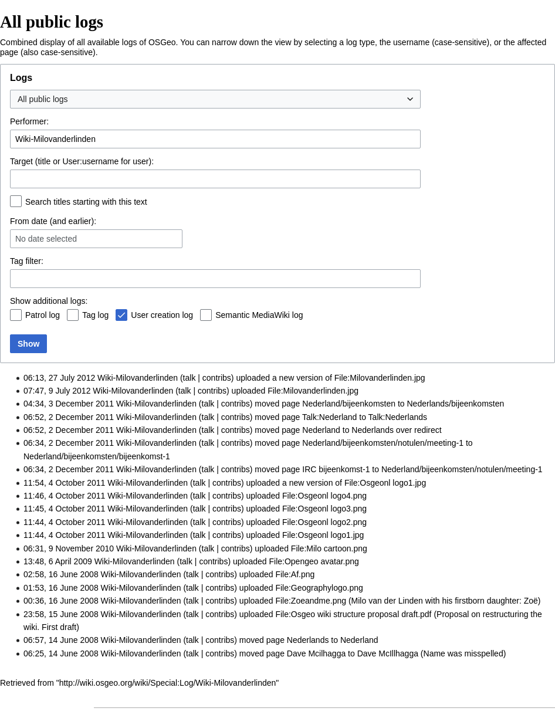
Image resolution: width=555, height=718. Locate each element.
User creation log (162, 315)
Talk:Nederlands (397, 417)
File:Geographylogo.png (319, 587)
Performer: (29, 121)
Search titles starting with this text (86, 201)
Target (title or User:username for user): (82, 161)
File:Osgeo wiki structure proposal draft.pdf (353, 614)
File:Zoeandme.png (310, 600)
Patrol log (42, 315)
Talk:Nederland (329, 417)
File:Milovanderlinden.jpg (379, 377)
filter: (26, 261)
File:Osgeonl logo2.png (324, 522)
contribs (216, 377)
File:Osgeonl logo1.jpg (385, 482)
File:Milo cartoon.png (329, 548)
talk (189, 377)
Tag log (95, 315)
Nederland (321, 430)
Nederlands (372, 430)
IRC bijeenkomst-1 (336, 469)
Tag (16, 261)
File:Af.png (294, 574)
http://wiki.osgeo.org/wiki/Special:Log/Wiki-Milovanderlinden (167, 682)
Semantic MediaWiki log (259, 315)
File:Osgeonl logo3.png (324, 508)
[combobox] (215, 99)
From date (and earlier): (53, 221)
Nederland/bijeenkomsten (348, 403)
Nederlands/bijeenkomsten (456, 403)
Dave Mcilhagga (316, 653)
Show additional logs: (48, 301)
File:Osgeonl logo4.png (324, 495)
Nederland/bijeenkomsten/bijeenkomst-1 (96, 456)
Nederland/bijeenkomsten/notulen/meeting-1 (382, 443)
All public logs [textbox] (43, 99)
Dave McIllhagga (387, 653)
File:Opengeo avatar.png (313, 561)
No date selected (46, 238)
